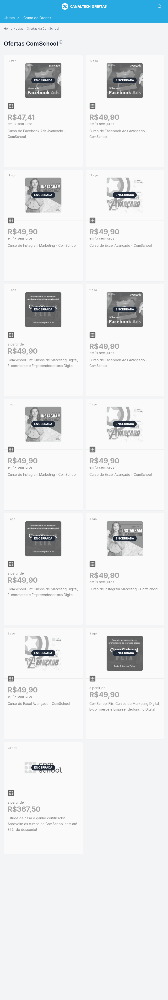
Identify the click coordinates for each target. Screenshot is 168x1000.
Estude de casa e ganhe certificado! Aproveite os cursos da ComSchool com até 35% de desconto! (42, 824)
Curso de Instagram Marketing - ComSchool (42, 245)
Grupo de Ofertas (37, 18)
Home (8, 28)
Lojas (19, 28)
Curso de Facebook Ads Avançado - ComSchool (36, 134)
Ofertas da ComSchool (43, 28)
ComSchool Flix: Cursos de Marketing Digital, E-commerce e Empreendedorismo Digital (43, 363)
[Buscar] (159, 6)
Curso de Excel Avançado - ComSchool (120, 245)
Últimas (12, 18)
